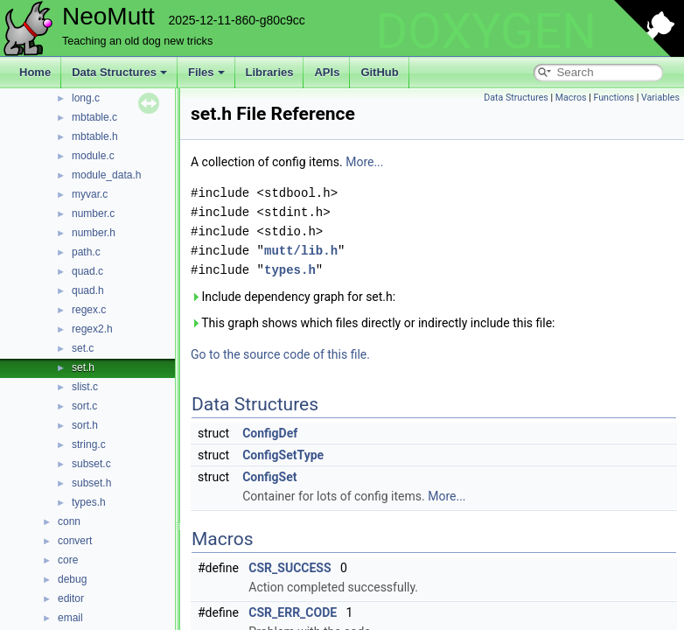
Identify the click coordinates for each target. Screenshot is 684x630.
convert (75, 541)
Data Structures (119, 72)
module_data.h (106, 175)
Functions (613, 97)
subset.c (91, 464)
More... (364, 162)
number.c (93, 213)
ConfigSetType (283, 455)
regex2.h (92, 329)
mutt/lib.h (301, 250)
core (68, 560)
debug (72, 579)
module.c (93, 156)
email (70, 618)
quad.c (87, 271)
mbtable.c (94, 117)
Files (206, 72)
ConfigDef (269, 433)
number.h (93, 233)
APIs (326, 72)
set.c (83, 348)
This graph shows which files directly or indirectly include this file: (373, 323)
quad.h (88, 290)
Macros (571, 97)
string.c (89, 444)
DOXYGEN (486, 31)
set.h (83, 367)
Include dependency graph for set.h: (293, 297)
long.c (86, 98)
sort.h (85, 425)
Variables (660, 97)
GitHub (379, 72)
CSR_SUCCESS (289, 568)
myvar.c (90, 194)
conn (69, 521)
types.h (89, 502)
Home (35, 72)
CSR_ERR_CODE (292, 613)
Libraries (270, 72)
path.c (86, 252)
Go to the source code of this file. (280, 354)
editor (71, 598)
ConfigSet (269, 477)
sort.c (84, 406)
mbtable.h (95, 136)
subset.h (91, 483)
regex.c (89, 310)
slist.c (85, 387)
